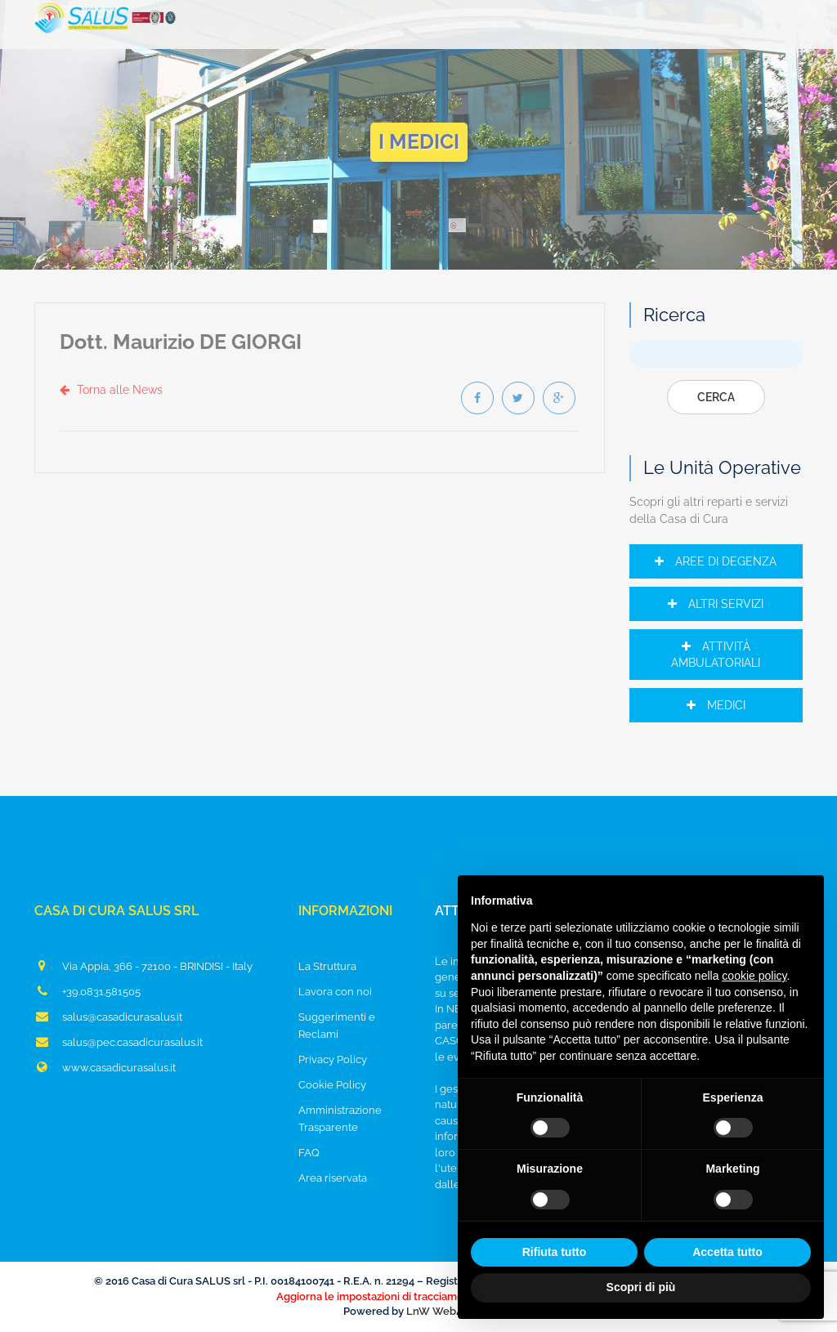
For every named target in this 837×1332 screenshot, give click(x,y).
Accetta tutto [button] (727, 1251)
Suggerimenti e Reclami (336, 1025)
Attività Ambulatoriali (715, 654)
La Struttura (327, 966)
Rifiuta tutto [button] (554, 1251)
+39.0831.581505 (87, 991)
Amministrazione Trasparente (340, 1118)
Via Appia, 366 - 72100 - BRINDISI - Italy (143, 965)
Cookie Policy (332, 1085)
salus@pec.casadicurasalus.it (118, 1041)
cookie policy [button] (754, 975)
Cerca (716, 397)
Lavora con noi (335, 992)
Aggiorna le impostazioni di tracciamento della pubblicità (418, 1296)
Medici (716, 705)
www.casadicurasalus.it (105, 1067)
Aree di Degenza (716, 561)
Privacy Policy (332, 1059)
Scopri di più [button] (641, 1287)
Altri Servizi (715, 603)
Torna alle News (111, 389)
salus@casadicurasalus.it (108, 1016)
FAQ (309, 1153)
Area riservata (332, 1178)
